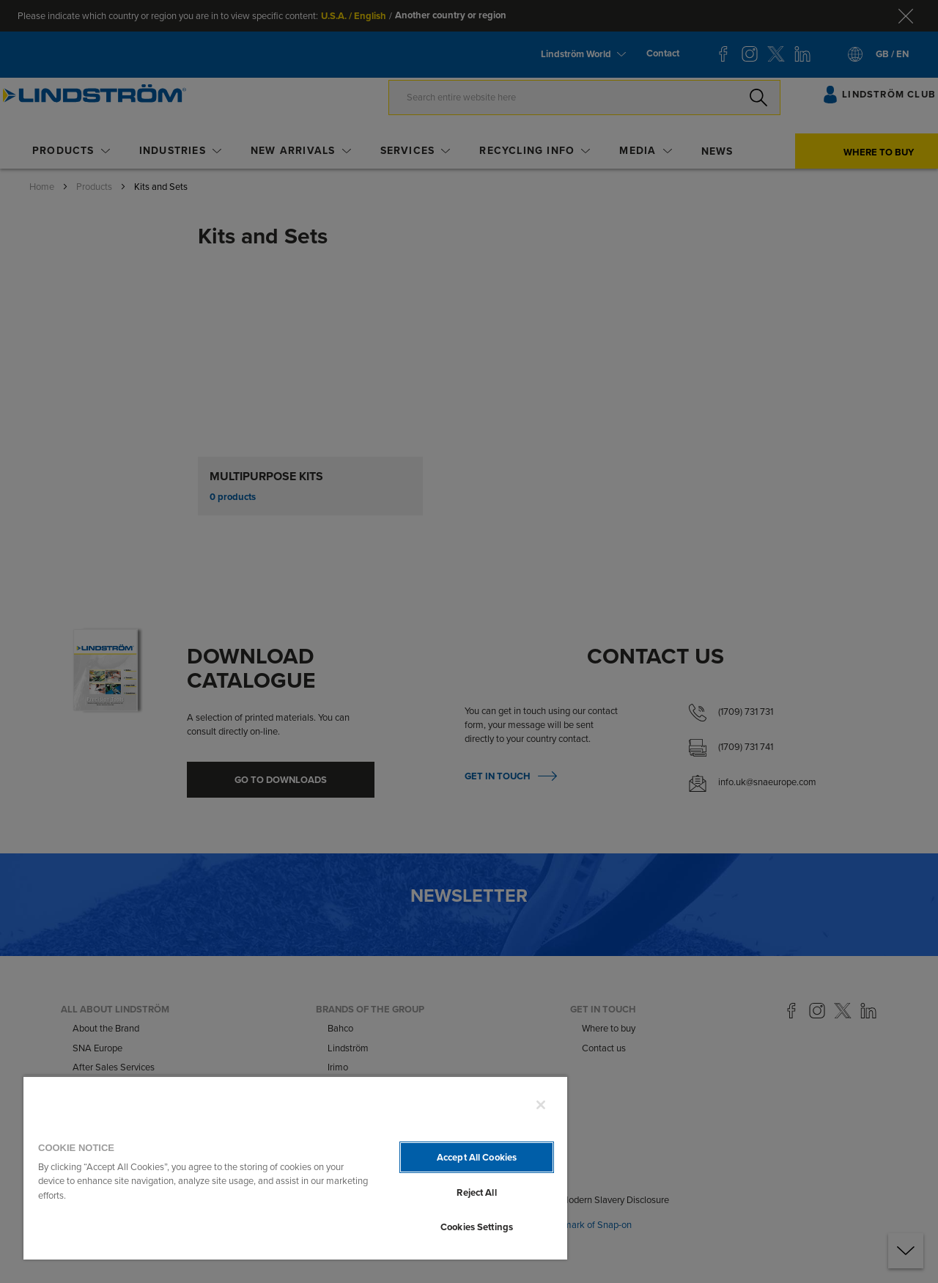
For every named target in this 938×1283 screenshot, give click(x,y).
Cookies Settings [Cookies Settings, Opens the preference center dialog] (476, 1227)
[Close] (541, 1105)
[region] (295, 1168)
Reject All (476, 1192)
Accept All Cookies (477, 1157)
